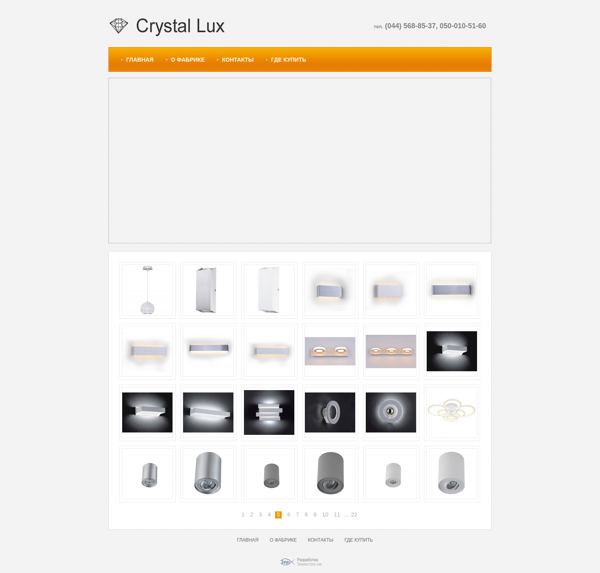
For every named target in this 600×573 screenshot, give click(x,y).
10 (325, 514)
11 (336, 514)
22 (354, 514)
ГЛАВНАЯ (140, 60)
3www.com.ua (309, 564)
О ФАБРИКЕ (188, 60)
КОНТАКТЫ (238, 60)
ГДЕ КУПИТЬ (288, 60)
